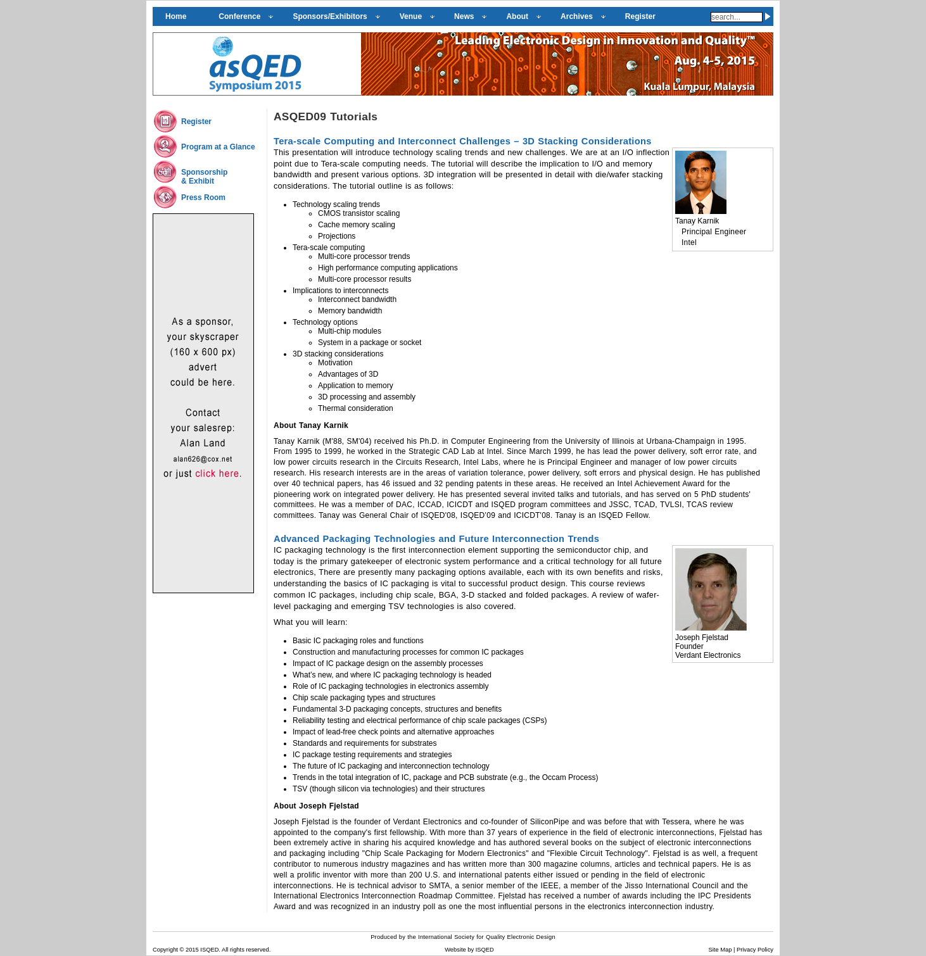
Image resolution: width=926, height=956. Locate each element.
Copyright (165, 950)
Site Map (720, 950)
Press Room (203, 197)
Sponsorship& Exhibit (204, 177)
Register (196, 121)
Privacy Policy (755, 950)
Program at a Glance (218, 146)
